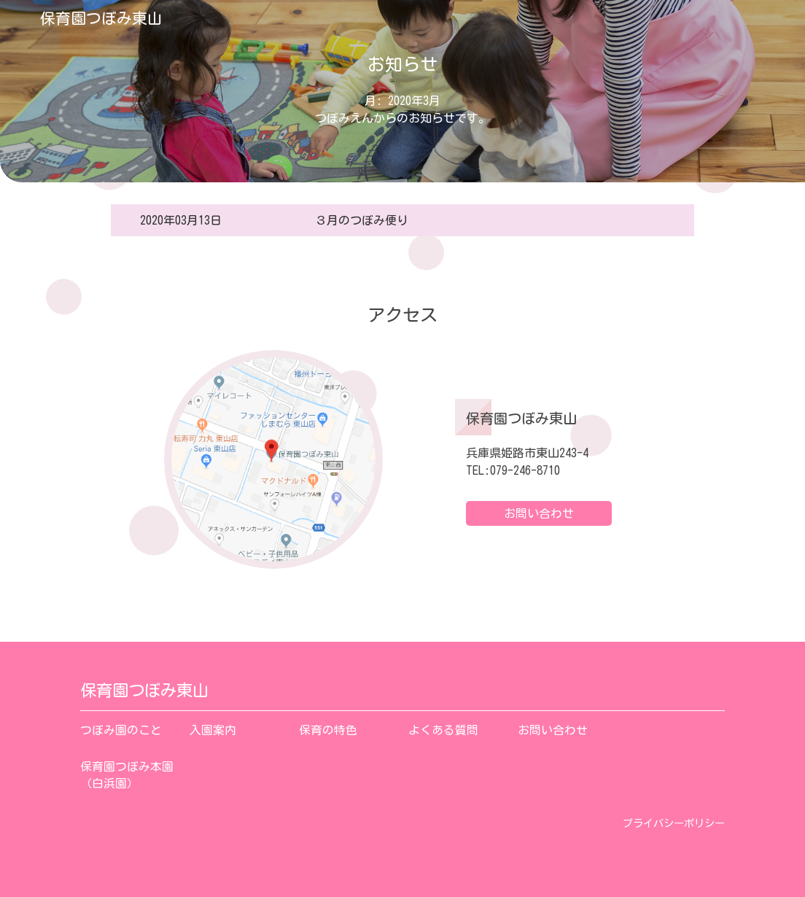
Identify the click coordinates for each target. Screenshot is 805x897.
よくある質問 (443, 730)
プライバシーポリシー (674, 823)
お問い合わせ (539, 513)
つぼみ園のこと (121, 730)
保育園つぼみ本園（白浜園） (127, 775)
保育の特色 (328, 730)
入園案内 (213, 730)
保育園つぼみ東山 (101, 18)
